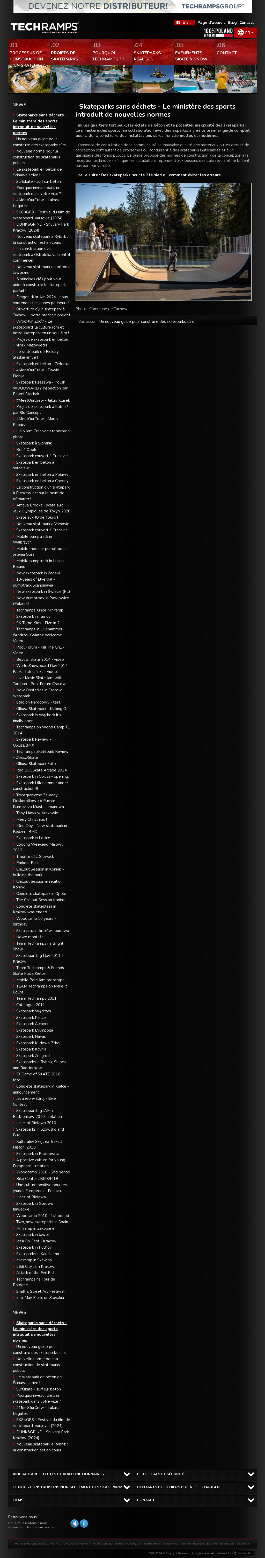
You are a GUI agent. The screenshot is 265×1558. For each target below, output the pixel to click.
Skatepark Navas (31, 1036)
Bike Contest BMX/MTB (37, 1178)
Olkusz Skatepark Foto (36, 763)
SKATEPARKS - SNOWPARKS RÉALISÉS (186, 1544)
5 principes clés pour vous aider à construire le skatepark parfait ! (39, 284)
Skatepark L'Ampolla (34, 1030)
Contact (246, 22)
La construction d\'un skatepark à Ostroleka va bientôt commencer (41, 254)
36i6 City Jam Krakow (35, 1266)
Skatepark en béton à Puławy (42, 474)
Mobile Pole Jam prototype (40, 980)
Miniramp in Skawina (34, 1260)
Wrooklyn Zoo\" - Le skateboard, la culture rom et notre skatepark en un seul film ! (41, 327)
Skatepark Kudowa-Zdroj (38, 1043)
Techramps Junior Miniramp (39, 610)
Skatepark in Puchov (34, 1247)
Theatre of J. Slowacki (35, 856)
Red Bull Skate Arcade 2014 (41, 770)
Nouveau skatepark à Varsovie (42, 523)
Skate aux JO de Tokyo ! (37, 517)
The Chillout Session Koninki (40, 899)
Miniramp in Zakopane (35, 1228)
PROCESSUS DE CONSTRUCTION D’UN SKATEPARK (58, 1544)
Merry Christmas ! (31, 819)
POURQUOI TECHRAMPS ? (143, 1544)
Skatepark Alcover (32, 1023)
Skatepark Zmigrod (33, 1055)
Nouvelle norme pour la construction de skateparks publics (36, 157)
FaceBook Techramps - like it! (184, 22)
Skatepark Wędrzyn (33, 1011)
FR (247, 33)
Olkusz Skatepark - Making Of (42, 708)
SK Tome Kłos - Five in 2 (38, 622)
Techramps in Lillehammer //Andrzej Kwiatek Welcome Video (37, 635)
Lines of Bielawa (31, 1197)
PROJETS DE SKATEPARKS (108, 1544)
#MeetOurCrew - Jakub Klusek (43, 400)
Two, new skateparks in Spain (42, 1222)
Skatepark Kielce (31, 1017)
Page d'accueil (211, 22)
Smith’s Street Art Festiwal (40, 1291)
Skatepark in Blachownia (37, 1153)
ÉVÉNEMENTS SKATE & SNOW (231, 1544)
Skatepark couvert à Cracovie (42, 455)
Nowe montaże (30, 937)
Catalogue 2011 (30, 1004)
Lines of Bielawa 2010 (36, 1122)
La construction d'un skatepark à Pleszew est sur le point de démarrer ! (41, 493)
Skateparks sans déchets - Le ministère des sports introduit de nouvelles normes (40, 1331)
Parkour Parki (27, 862)
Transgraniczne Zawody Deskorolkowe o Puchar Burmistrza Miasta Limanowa (38, 800)
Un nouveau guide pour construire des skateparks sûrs (146, 321)
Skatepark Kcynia (31, 1049)
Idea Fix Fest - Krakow (36, 1241)
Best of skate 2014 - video (40, 659)
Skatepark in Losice (33, 837)
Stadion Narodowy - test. (38, 702)
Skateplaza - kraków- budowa (42, 930)
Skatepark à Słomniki (34, 443)
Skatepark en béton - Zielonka (42, 363)
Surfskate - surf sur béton (38, 181)
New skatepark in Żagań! (38, 573)
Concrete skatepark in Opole (41, 893)
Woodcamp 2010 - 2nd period (43, 1172)
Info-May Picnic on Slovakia (40, 1297)
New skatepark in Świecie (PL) (43, 591)
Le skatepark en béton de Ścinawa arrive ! (37, 1380)
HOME (19, 1544)
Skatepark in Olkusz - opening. (42, 776)
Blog (232, 22)
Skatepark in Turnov (33, 616)
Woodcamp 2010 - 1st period (42, 1215)
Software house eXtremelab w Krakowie (243, 1553)
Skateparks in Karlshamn (37, 1253)
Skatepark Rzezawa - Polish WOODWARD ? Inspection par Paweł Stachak (40, 388)
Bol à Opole (27, 449)
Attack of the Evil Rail (35, 1272)
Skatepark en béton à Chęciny (42, 480)
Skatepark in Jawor (32, 1234)
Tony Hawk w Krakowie (37, 813)
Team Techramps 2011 (36, 998)
